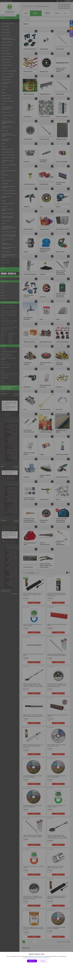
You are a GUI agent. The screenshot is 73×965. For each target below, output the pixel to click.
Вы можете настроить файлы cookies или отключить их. (36, 957)
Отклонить (43, 961)
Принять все (32, 961)
